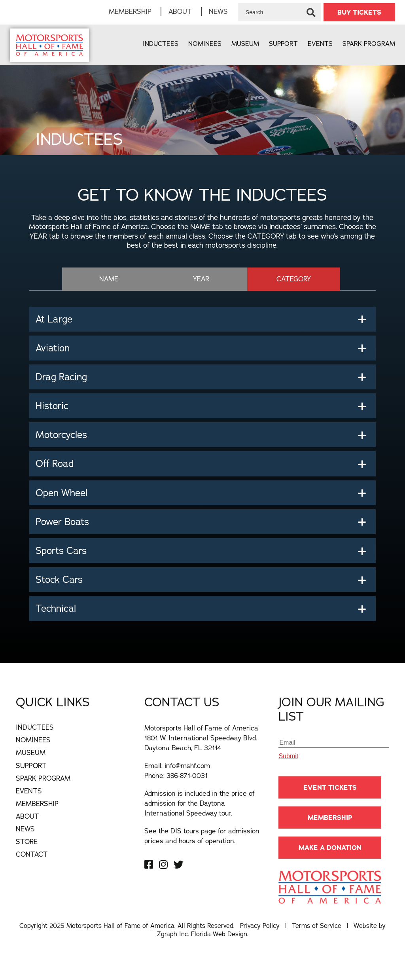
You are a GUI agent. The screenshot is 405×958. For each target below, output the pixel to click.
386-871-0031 (187, 775)
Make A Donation (330, 847)
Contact (32, 854)
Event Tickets (330, 787)
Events (320, 43)
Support (283, 43)
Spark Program (369, 43)
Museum (245, 43)
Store (27, 841)
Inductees (160, 43)
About (180, 11)
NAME (108, 279)
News (218, 11)
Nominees (204, 43)
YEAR (201, 279)
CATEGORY (293, 279)
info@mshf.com (187, 765)
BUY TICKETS (359, 12)
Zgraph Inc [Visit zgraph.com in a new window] (172, 934)
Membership (130, 11)
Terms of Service (316, 926)
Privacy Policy (260, 926)
